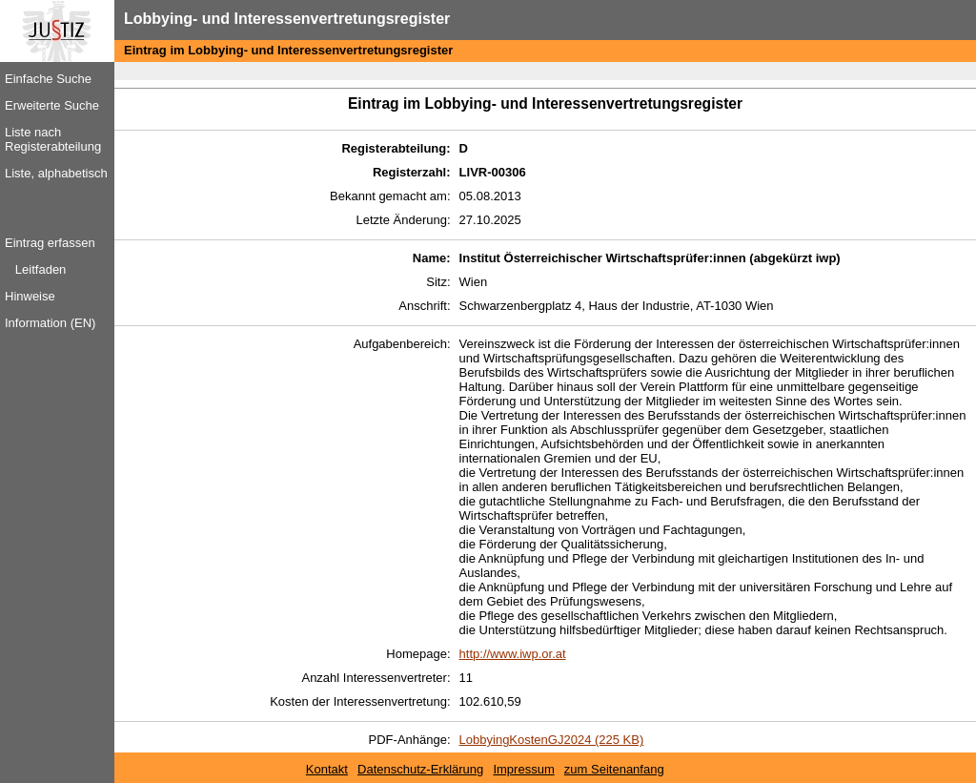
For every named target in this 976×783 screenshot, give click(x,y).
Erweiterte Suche (52, 105)
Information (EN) (50, 323)
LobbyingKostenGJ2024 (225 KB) (551, 739)
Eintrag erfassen (50, 243)
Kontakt (327, 769)
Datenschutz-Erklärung (420, 769)
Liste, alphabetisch (56, 173)
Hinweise (30, 296)
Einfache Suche (48, 79)
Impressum (523, 769)
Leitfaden (41, 269)
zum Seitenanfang (614, 769)
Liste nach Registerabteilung (53, 139)
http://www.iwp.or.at (512, 654)
